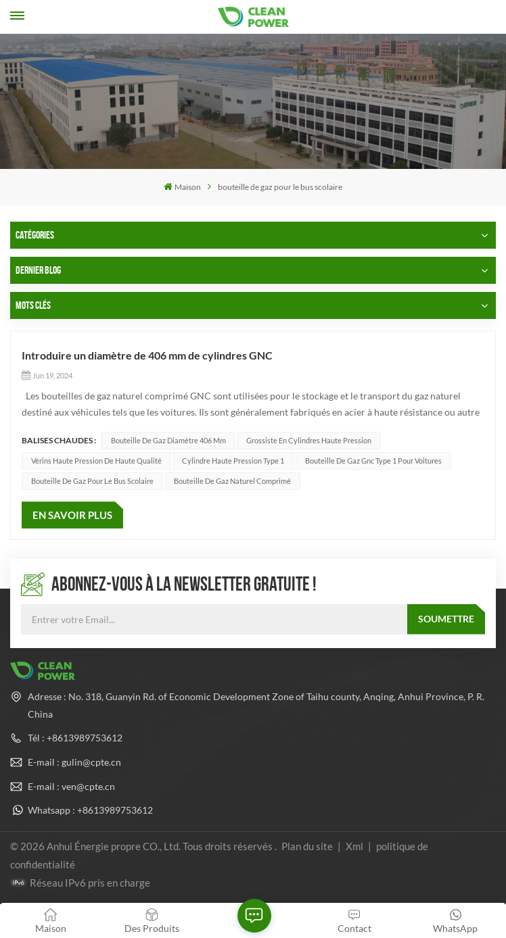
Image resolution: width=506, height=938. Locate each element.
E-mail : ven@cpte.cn (71, 786)
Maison (182, 187)
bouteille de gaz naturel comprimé (232, 480)
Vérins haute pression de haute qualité (96, 460)
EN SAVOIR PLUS (72, 515)
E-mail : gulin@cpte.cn (74, 762)
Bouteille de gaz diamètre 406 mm (168, 440)
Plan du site (308, 846)
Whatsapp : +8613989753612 (90, 810)
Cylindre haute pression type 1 (233, 460)
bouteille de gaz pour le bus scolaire (92, 480)
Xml (354, 846)
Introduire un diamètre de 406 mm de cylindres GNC (147, 355)
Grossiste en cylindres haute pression (308, 440)
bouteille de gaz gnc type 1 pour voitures (373, 460)
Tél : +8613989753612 (75, 737)
